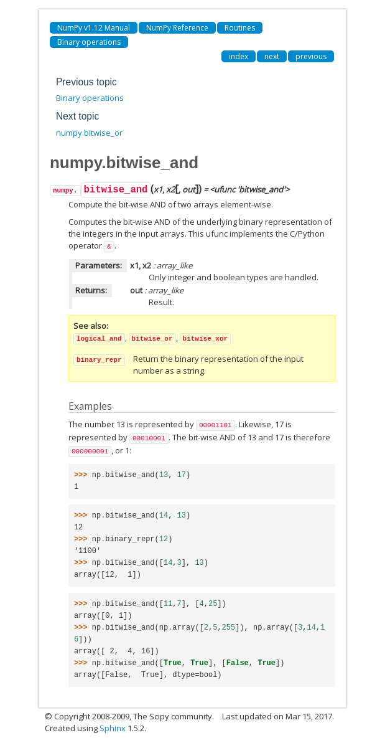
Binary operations (89, 42)
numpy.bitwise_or (89, 132)
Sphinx (113, 728)
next (271, 56)
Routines (240, 27)
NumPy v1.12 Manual (93, 27)
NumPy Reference (177, 27)
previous (311, 56)
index (238, 56)
